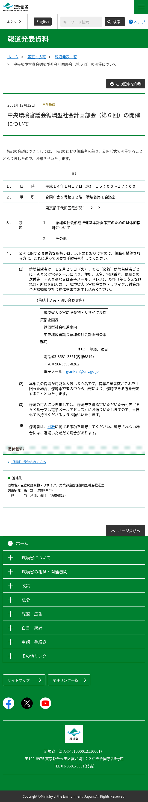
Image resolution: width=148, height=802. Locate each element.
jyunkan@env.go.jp (82, 371)
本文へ (11, 21)
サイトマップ (19, 680)
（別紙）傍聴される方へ (28, 461)
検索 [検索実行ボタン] (116, 21)
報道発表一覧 (66, 56)
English (42, 21)
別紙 (51, 426)
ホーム (12, 56)
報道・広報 (36, 56)
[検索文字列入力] (81, 22)
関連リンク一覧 (65, 680)
